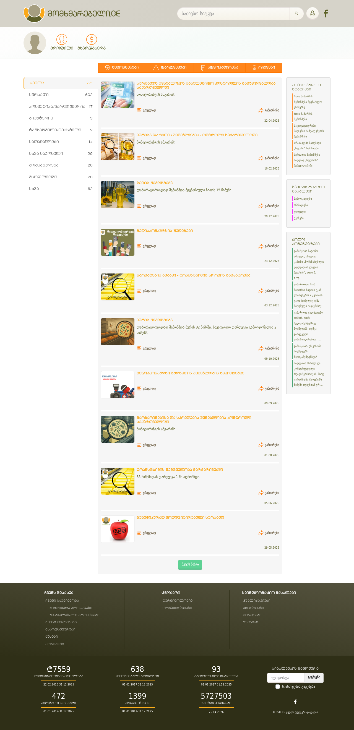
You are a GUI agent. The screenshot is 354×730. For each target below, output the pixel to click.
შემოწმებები (122, 67)
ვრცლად (146, 110)
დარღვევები (169, 67)
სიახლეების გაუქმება (298, 686)
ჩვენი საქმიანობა (62, 600)
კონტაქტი (54, 644)
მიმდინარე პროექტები (71, 608)
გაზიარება (269, 110)
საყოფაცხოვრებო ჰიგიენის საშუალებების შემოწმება (309, 131)
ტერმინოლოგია (177, 600)
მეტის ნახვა (190, 564)
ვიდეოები (300, 211)
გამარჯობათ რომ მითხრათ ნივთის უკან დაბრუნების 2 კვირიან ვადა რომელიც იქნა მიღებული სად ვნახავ (308, 295)
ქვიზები (299, 218)
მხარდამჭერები (60, 629)
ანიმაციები (301, 205)
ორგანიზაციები (177, 608)
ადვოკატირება (219, 67)
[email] (285, 678)
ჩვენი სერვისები (61, 622)
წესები (51, 636)
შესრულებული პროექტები (74, 615)
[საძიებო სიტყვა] (233, 13)
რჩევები (264, 67)
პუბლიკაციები (303, 198)
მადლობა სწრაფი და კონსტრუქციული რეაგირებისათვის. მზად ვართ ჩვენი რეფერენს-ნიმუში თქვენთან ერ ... (309, 374)
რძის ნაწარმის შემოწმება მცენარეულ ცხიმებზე (308, 101)
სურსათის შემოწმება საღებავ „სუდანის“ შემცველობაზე (307, 160)
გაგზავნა (314, 677)
